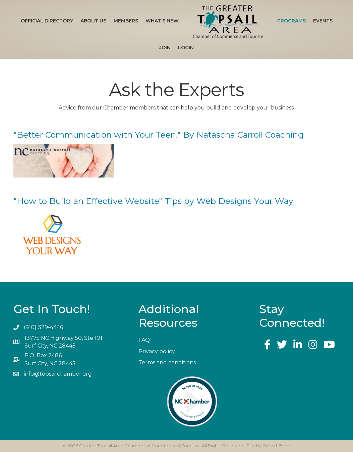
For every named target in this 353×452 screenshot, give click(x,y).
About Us (93, 21)
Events (323, 21)
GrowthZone (276, 445)
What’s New (162, 21)
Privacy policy (156, 351)
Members (126, 21)
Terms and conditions (167, 362)
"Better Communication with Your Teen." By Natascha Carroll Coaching (158, 135)
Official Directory (47, 21)
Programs (291, 21)
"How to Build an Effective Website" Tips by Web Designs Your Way (153, 201)
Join (165, 48)
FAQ (144, 340)
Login (186, 48)
